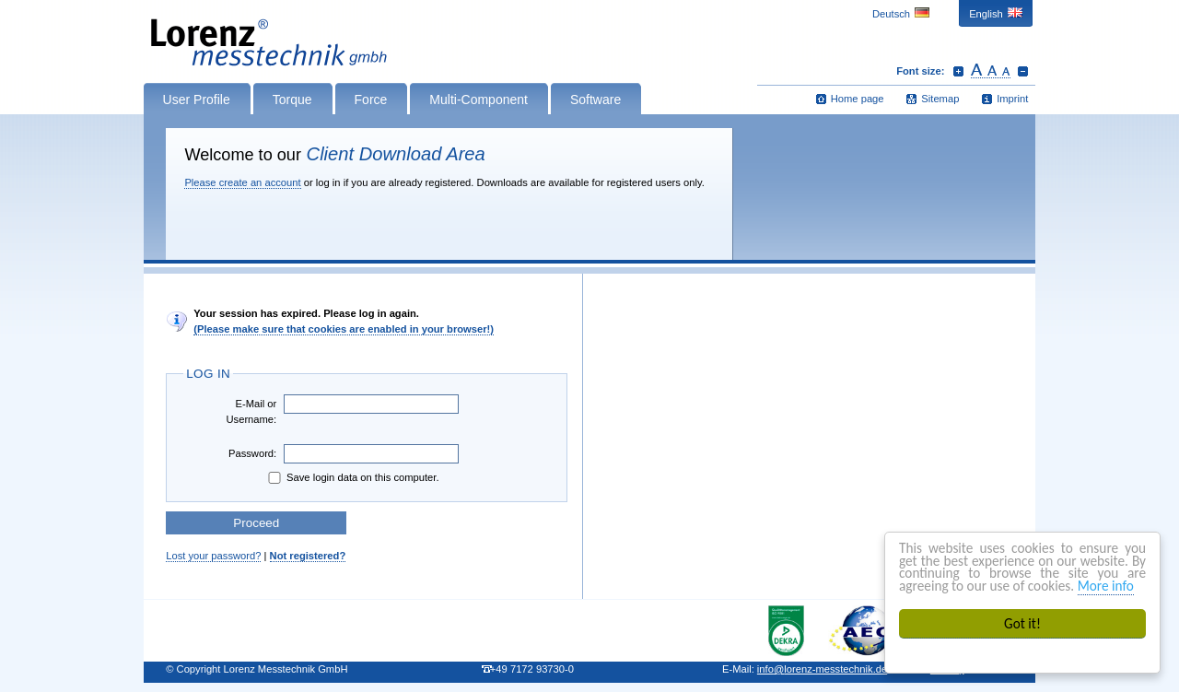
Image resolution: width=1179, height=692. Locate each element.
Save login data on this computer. (351, 478)
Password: (252, 453)
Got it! (1022, 623)
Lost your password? (213, 555)
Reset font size (990, 71)
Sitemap (940, 98)
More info (1106, 585)
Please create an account (242, 182)
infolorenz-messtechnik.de (822, 668)
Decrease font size (1023, 71)
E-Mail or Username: (251, 411)
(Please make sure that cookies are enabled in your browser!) (343, 328)
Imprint (1012, 98)
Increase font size (958, 71)
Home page (857, 98)
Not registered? (308, 555)
